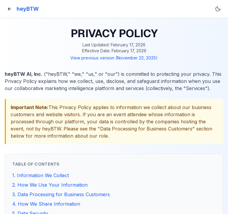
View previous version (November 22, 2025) (114, 57)
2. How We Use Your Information (50, 185)
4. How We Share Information (46, 204)
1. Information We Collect (40, 175)
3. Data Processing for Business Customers (61, 194)
